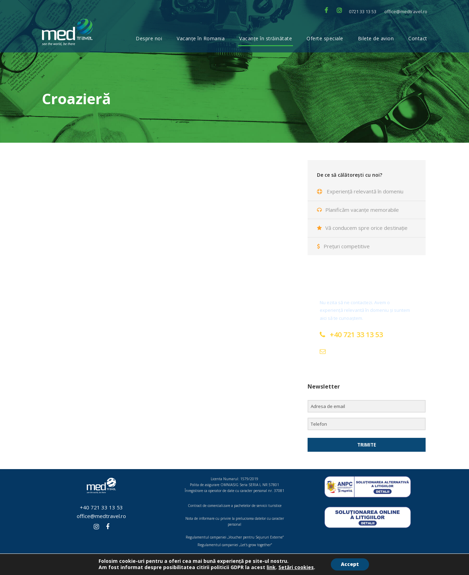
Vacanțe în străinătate (265, 38)
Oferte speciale (325, 38)
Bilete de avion (376, 38)
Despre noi (149, 38)
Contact (417, 38)
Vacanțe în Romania (201, 38)
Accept (350, 564)
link (270, 567)
